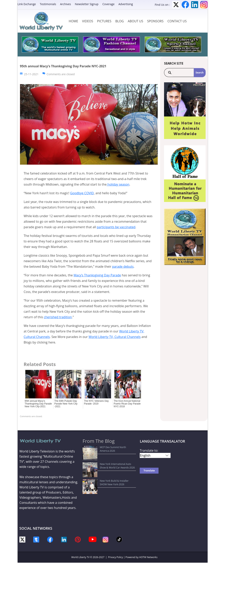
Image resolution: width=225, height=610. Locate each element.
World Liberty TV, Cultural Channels (114, 337)
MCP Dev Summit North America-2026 (106, 447)
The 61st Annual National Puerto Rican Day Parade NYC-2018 (127, 404)
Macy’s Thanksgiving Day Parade (97, 275)
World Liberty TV (80, 557)
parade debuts (123, 266)
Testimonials (48, 4)
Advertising (126, 4)
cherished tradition (58, 317)
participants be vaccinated (116, 227)
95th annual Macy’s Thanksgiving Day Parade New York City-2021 (38, 404)
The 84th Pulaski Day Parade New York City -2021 (66, 404)
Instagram (204, 4)
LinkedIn (194, 4)
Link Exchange (27, 4)
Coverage (108, 4)
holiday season (118, 184)
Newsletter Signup (86, 4)
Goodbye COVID (82, 193)
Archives (65, 4)
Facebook (185, 4)
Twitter (176, 4)
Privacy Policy (115, 557)
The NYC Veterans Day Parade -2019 (96, 402)
